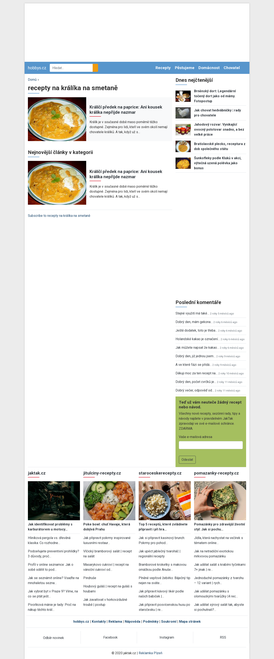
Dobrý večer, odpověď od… (195, 390)
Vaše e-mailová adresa (195, 437)
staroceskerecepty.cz (160, 473)
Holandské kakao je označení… (198, 339)
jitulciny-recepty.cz (102, 473)
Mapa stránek (190, 622)
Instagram (166, 637)
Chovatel (232, 67)
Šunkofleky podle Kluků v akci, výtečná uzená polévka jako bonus (217, 163)
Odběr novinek (53, 638)
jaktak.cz (37, 473)
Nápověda (132, 622)
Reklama (115, 622)
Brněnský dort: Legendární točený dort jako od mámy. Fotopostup (215, 96)
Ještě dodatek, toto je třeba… (196, 330)
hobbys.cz (37, 67)
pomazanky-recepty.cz (216, 473)
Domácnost (209, 67)
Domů (32, 80)
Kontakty (99, 622)
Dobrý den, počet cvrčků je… (196, 382)
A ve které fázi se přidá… (194, 365)
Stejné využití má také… (192, 313)
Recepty (163, 67)
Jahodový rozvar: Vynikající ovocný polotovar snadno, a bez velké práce (219, 129)
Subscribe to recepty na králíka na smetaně (59, 216)
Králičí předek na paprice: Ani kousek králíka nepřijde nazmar (126, 110)
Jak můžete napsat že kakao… (197, 348)
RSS (223, 637)
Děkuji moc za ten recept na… (197, 373)
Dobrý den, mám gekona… (194, 322)
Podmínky (150, 622)
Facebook (110, 637)
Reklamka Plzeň (150, 653)
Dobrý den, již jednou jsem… (195, 356)
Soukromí (168, 622)
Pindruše (89, 578)
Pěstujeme (184, 67)
